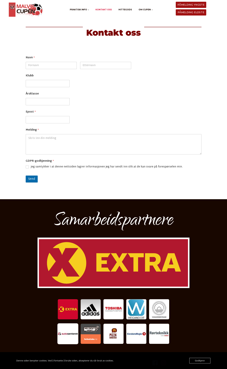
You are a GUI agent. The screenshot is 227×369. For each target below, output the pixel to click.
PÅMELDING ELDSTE (190, 12)
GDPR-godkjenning (40, 161)
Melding (32, 130)
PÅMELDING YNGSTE (191, 4)
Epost (31, 112)
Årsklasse (32, 93)
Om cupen (145, 9)
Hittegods (125, 9)
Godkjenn (200, 360)
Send (31, 179)
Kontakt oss (103, 9)
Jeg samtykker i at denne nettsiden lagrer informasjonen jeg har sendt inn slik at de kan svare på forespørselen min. (107, 167)
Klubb (30, 75)
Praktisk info (78, 9)
